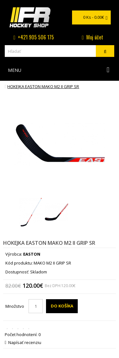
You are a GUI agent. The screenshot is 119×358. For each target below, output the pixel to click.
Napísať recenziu (23, 342)
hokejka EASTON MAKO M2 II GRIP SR (43, 86)
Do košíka (62, 306)
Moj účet (94, 37)
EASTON (31, 254)
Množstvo (14, 306)
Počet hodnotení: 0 (23, 334)
